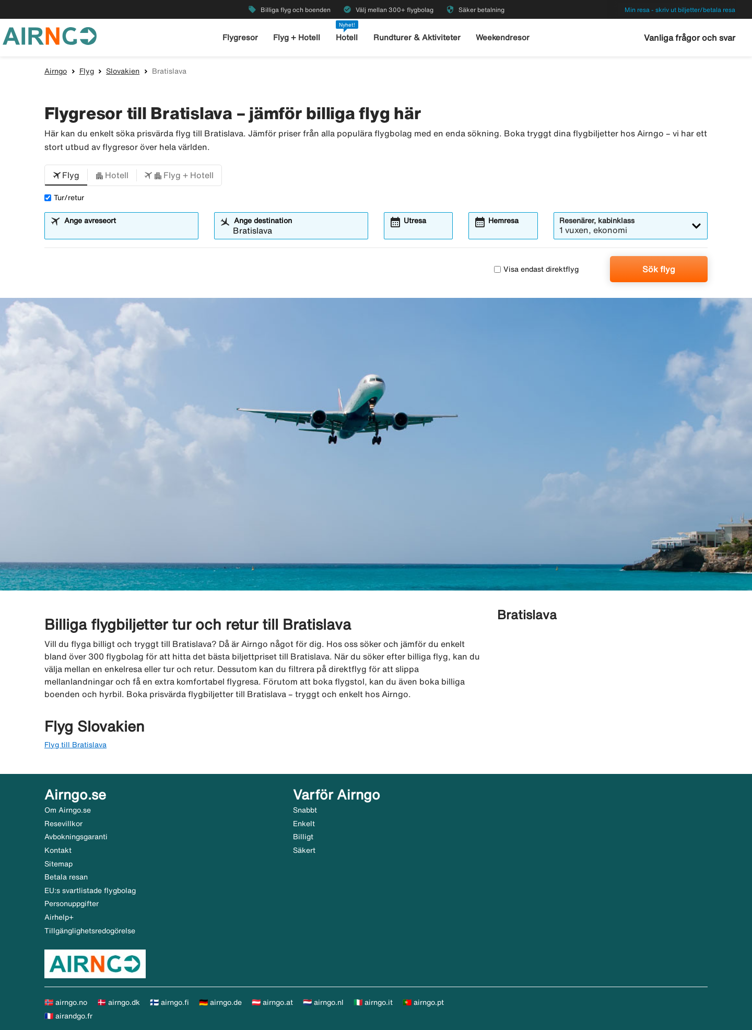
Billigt (303, 836)
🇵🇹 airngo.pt (423, 1002)
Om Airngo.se (67, 810)
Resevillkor (63, 823)
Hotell (347, 37)
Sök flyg (658, 269)
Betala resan (66, 877)
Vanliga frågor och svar (689, 37)
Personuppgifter (71, 903)
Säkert (304, 850)
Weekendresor (503, 37)
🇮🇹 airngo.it (373, 1002)
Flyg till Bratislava (75, 744)
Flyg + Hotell (296, 37)
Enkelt (304, 823)
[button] (66, 175)
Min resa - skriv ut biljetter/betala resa (680, 9)
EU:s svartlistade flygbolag (90, 890)
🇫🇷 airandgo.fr (68, 1016)
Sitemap (58, 863)
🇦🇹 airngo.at (272, 1002)
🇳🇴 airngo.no (65, 1002)
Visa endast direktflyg (536, 269)
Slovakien (122, 71)
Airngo (55, 71)
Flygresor (240, 37)
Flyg (86, 71)
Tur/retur (64, 197)
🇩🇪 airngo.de (220, 1002)
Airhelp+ (59, 917)
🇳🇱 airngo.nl (323, 1002)
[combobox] (128, 230)
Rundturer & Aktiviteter (417, 37)
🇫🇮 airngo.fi (169, 1002)
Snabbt (305, 810)
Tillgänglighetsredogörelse (89, 930)
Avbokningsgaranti (76, 836)
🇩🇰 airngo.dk (118, 1002)
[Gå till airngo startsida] (50, 35)
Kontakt (58, 850)
